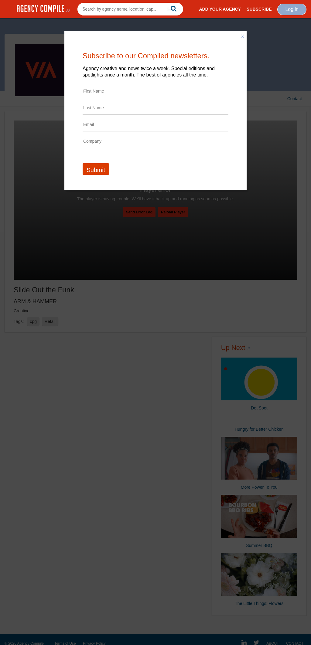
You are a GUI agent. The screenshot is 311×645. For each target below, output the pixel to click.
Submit (96, 170)
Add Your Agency (220, 9)
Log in (292, 9)
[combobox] (130, 9)
